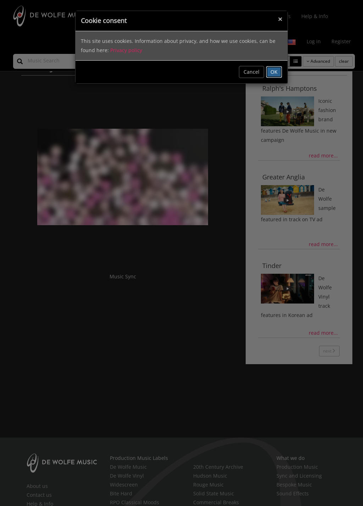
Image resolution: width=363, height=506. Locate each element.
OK (274, 71)
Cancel (251, 71)
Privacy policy (126, 50)
